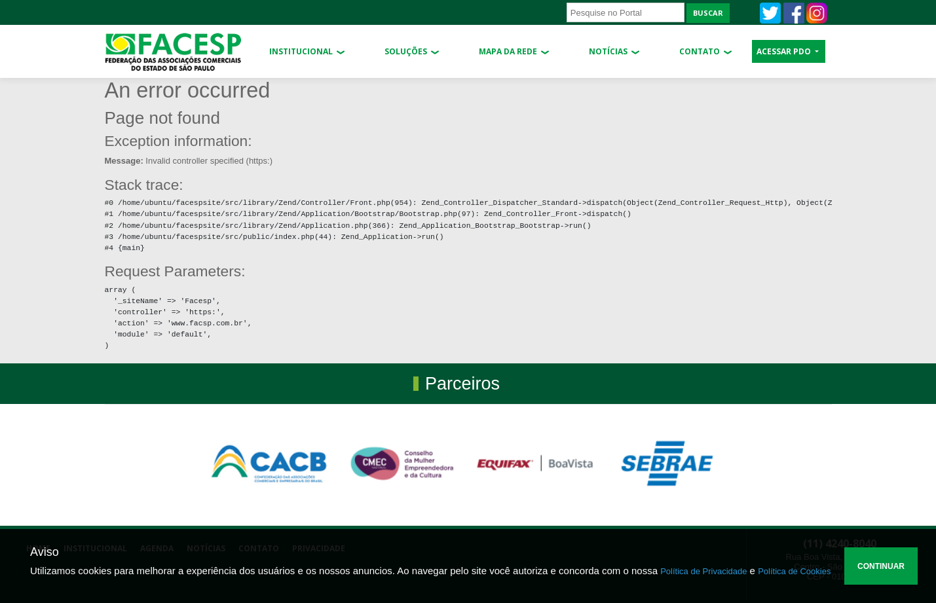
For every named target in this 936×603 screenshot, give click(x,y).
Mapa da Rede (508, 51)
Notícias (608, 51)
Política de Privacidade (703, 571)
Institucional (301, 51)
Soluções (405, 51)
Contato (699, 51)
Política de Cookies (794, 571)
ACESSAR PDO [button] (785, 51)
